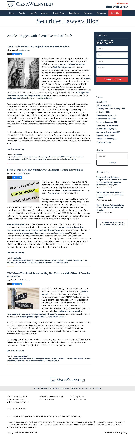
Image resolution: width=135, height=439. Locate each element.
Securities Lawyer (106, 119)
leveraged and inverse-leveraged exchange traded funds (33, 230)
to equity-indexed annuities (71, 227)
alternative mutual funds (22, 157)
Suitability (18, 155)
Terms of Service (69, 416)
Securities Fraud (105, 135)
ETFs (62, 157)
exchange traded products (19, 98)
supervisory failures (71, 190)
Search (112, 162)
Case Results (74, 13)
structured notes (45, 98)
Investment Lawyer (106, 129)
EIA (40, 157)
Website (22, 13)
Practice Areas (58, 13)
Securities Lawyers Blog (30, 5)
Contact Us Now (112, 79)
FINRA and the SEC (15, 224)
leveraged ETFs (12, 262)
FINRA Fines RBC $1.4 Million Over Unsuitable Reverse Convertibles (45, 169)
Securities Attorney (106, 115)
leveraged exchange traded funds (19, 159)
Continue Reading (15, 149)
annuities (35, 157)
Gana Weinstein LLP (29, 432)
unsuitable (54, 193)
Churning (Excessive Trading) (110, 108)
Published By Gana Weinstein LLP (117, 5)
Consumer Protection (22, 356)
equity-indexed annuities (51, 157)
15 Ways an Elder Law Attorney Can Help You (112, 223)
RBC (19, 262)
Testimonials (101, 13)
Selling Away (103, 105)
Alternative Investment (108, 132)
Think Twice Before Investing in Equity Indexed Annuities (38, 46)
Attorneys (45, 13)
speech (87, 78)
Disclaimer (65, 388)
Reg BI (101, 102)
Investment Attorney (107, 125)
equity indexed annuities (73, 64)
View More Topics (103, 142)
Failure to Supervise (106, 122)
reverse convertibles (39, 159)
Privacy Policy (53, 388)
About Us (33, 13)
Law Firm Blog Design (116, 432)
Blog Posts (97, 388)
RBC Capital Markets (29, 262)
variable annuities (69, 159)
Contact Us (115, 13)
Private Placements (106, 139)
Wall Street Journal (62, 67)
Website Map (76, 388)
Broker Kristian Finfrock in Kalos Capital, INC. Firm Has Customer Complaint (110, 207)
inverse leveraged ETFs (78, 260)
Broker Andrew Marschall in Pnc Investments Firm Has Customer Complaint (110, 195)
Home (11, 13)
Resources (88, 13)
